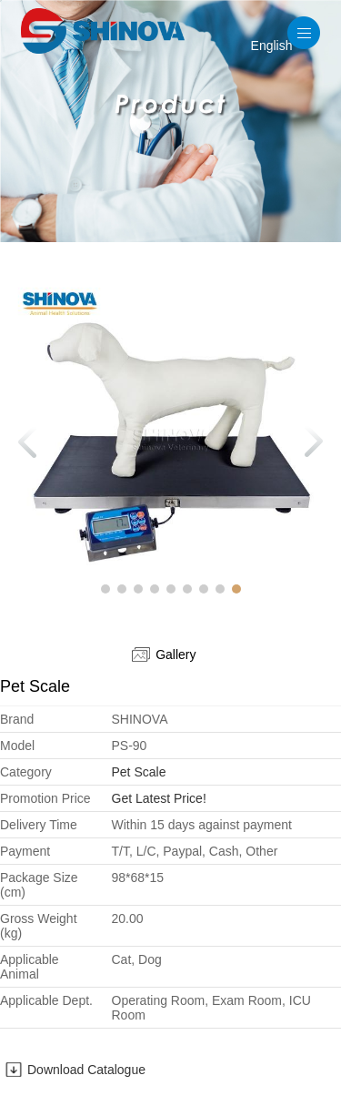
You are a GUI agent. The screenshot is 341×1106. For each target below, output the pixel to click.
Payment (25, 851)
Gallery (164, 654)
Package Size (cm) (39, 884)
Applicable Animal (29, 966)
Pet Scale (139, 772)
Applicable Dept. (46, 1000)
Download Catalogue (86, 1069)
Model (17, 745)
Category (26, 772)
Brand (17, 719)
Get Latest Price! (159, 798)
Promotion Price (45, 798)
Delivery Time (38, 824)
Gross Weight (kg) (38, 925)
